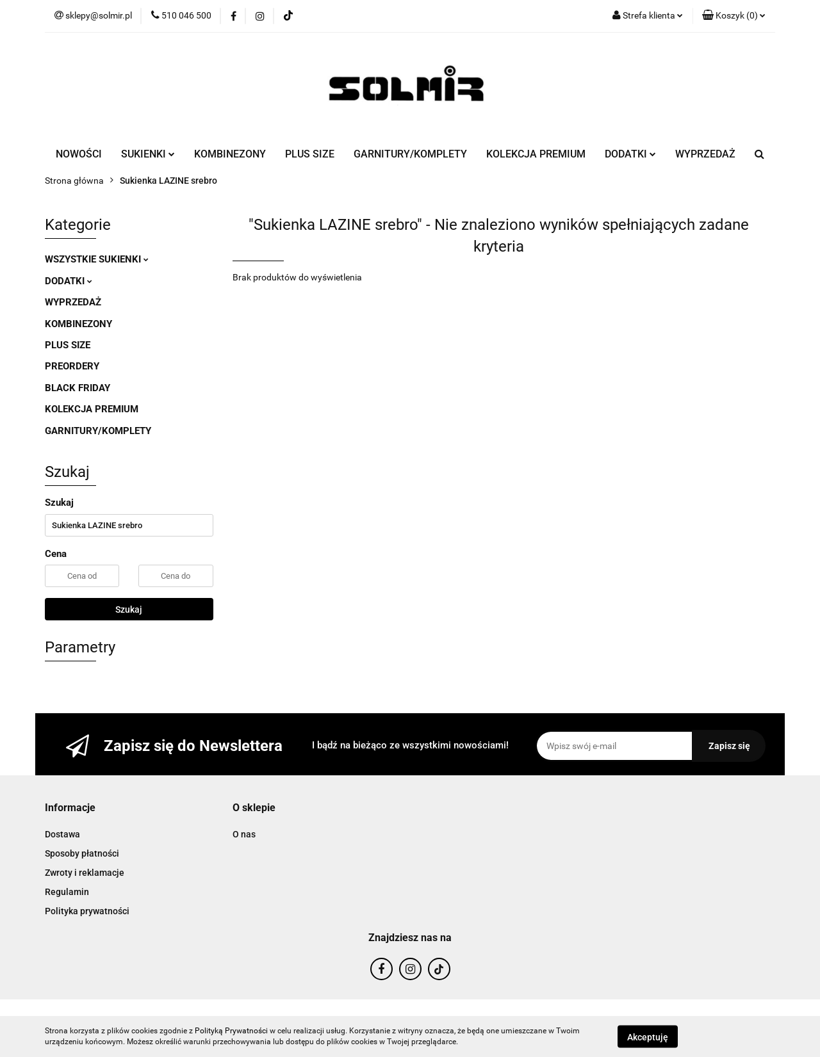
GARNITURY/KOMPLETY (410, 154)
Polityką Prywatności (231, 1030)
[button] (734, 16)
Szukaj (128, 609)
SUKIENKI (148, 154)
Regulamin (67, 892)
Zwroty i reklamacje (84, 872)
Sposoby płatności (82, 853)
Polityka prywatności (87, 911)
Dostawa (62, 834)
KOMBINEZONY (230, 154)
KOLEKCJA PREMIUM (536, 154)
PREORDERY (72, 366)
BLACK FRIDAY (77, 388)
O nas (244, 834)
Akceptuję (647, 1036)
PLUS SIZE (309, 154)
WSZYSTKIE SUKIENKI (97, 259)
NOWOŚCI (79, 154)
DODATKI (630, 154)
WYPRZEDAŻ (705, 154)
